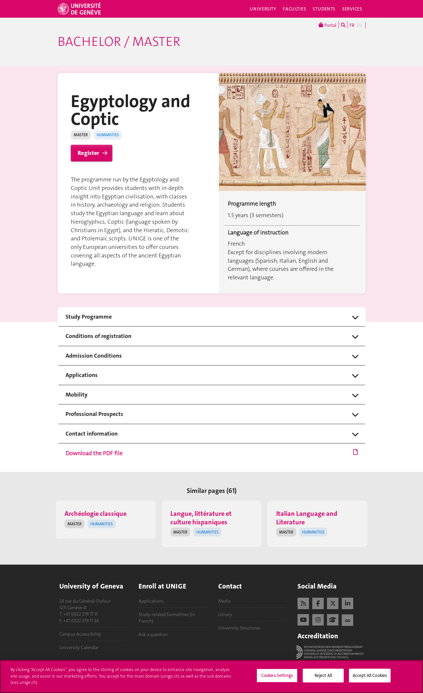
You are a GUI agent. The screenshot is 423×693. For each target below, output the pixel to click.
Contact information (92, 434)
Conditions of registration (98, 336)
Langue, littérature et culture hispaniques (201, 517)
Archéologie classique (95, 513)
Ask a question (153, 634)
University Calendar (79, 647)
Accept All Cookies (370, 679)
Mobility (76, 395)
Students (324, 9)
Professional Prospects (94, 414)
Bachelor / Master (119, 41)
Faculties (294, 9)
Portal (327, 25)
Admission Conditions (94, 356)
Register (88, 153)
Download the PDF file (212, 453)
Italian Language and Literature (306, 517)
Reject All (323, 679)
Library (225, 614)
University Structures (239, 628)
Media (224, 601)
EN (359, 25)
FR (352, 25)
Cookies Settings (277, 679)
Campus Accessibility (80, 634)
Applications (82, 375)
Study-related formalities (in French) (167, 617)
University (263, 9)
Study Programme (89, 317)
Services (352, 9)
